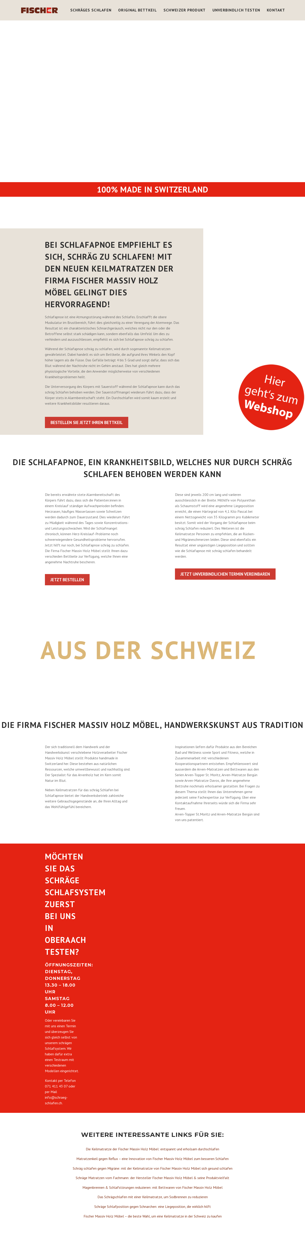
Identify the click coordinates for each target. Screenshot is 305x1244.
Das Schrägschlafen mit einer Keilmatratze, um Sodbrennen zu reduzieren (152, 1197)
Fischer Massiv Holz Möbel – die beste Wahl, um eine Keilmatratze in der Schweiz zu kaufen (153, 1216)
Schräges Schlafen (91, 10)
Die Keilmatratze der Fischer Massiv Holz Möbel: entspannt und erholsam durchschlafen (152, 1149)
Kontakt (276, 10)
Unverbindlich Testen (236, 10)
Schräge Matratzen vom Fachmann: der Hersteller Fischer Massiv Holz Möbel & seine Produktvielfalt (152, 1178)
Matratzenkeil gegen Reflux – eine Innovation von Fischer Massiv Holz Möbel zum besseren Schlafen (152, 1158)
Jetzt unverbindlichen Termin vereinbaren (225, 574)
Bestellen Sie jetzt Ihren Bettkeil (87, 422)
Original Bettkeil (137, 10)
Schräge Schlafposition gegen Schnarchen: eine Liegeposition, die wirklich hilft (152, 1206)
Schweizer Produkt (185, 10)
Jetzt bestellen (67, 579)
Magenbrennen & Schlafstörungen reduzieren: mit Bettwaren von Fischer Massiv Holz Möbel (152, 1187)
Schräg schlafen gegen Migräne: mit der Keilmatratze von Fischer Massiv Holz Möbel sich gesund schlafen (152, 1168)
